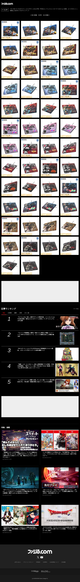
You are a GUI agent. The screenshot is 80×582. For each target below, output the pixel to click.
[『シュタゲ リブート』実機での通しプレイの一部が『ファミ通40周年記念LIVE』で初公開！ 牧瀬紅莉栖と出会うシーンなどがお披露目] (67, 385)
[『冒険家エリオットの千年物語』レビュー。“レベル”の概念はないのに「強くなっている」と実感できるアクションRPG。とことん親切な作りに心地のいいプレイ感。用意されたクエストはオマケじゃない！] (20, 440)
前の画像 (34, 15)
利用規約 (38, 562)
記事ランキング (8, 309)
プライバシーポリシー (28, 562)
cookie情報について (54, 562)
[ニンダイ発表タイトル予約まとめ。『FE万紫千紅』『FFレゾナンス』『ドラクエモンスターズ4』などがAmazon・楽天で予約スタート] (60, 440)
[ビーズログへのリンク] (45, 571)
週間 (15, 313)
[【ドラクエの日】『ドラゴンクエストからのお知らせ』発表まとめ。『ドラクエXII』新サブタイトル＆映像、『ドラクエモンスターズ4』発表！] (60, 515)
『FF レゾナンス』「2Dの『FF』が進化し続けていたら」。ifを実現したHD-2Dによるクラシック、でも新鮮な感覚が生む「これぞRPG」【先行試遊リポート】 (60, 491)
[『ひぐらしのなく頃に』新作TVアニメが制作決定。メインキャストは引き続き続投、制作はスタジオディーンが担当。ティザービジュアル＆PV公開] (67, 322)
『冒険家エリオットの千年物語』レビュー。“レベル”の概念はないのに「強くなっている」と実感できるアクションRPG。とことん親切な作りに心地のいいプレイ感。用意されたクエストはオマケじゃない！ (20, 455)
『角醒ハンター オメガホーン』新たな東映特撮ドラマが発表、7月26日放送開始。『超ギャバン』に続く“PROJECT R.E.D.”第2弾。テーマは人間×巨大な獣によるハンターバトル (35, 366)
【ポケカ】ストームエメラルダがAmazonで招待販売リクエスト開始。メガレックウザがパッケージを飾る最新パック (35, 349)
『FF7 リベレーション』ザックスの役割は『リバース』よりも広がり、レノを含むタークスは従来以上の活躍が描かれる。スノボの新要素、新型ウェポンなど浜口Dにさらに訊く (20, 491)
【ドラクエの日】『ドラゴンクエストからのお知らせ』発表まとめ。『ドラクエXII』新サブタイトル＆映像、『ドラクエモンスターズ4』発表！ (60, 529)
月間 (20, 313)
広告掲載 (63, 562)
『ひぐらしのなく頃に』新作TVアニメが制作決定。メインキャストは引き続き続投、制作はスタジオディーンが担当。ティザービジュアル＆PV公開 (36, 318)
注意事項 (45, 562)
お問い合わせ (17, 562)
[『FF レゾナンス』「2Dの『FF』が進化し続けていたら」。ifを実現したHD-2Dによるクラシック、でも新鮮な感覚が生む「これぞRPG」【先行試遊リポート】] (60, 477)
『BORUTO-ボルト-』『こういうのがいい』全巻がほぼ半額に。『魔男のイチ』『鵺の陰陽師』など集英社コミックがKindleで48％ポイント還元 (20, 529)
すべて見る (76, 308)
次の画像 (45, 15)
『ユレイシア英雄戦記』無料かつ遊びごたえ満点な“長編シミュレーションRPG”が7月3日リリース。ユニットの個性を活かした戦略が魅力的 (35, 334)
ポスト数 (26, 313)
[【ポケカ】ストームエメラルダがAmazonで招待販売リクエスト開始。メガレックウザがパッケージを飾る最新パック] (67, 354)
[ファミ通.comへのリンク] (7, 4)
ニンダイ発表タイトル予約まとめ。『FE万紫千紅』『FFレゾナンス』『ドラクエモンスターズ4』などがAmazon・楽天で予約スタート (59, 454)
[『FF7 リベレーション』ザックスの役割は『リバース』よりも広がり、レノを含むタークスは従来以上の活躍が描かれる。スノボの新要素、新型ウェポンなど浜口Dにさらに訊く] (20, 477)
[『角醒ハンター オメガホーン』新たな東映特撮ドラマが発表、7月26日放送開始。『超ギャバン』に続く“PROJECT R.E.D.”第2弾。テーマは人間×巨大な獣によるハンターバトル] (67, 369)
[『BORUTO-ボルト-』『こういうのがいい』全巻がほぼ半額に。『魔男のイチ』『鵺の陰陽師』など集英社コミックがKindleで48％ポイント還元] (20, 515)
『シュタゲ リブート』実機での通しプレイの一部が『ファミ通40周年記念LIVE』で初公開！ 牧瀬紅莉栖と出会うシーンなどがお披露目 (36, 380)
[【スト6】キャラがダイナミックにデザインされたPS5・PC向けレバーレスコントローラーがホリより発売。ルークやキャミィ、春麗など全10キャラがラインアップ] (10, 30)
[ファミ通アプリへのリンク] (34, 571)
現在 (4, 313)
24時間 (10, 313)
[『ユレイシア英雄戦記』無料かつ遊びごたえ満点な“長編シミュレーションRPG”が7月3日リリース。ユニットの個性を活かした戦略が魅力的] (67, 338)
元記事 (5, 10)
